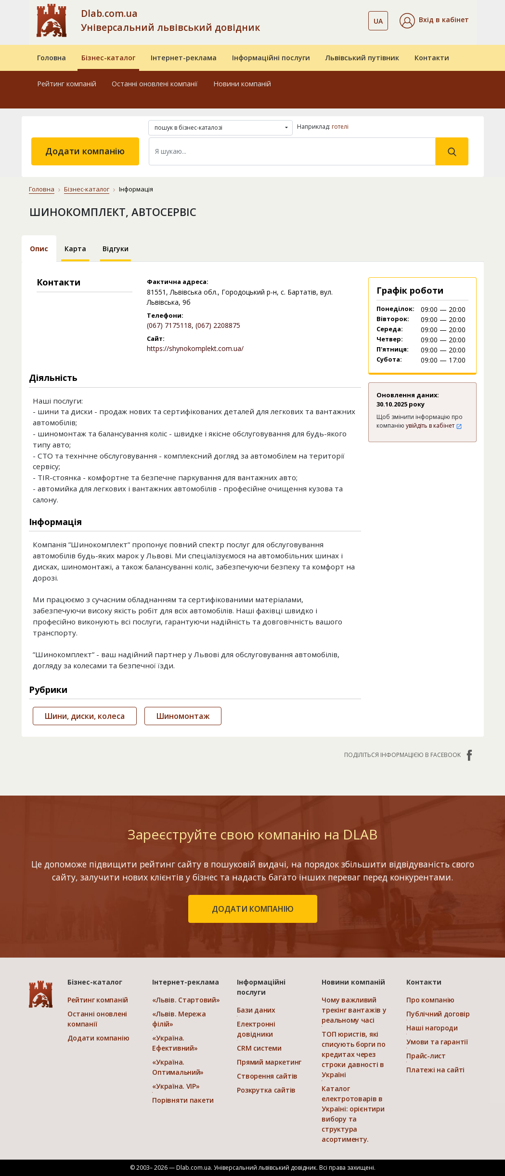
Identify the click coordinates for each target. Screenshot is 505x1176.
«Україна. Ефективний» (174, 1043)
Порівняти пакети (183, 1100)
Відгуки (116, 248)
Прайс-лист (425, 1055)
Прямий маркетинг (269, 1062)
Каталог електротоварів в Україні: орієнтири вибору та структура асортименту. (353, 1114)
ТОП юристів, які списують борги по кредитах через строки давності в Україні (353, 1054)
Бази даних (256, 1009)
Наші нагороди (431, 1027)
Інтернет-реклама (184, 57)
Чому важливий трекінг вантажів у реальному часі (354, 1010)
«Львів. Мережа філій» (179, 1018)
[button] (434, 20)
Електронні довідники (256, 1029)
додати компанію (253, 909)
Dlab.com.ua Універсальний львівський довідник (170, 20)
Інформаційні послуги (271, 57)
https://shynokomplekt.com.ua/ (195, 348)
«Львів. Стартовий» (186, 999)
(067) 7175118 (169, 325)
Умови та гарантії (436, 1041)
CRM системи (259, 1048)
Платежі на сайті (435, 1069)
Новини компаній (242, 83)
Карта (75, 248)
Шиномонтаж (182, 716)
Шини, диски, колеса (85, 716)
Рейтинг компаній (66, 83)
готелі (340, 126)
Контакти (431, 57)
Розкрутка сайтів (266, 1090)
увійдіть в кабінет (434, 425)
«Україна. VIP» (175, 1086)
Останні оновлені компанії (155, 83)
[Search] (292, 151)
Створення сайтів (267, 1076)
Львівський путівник (362, 57)
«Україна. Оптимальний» (178, 1067)
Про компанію (430, 999)
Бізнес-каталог (108, 57)
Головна (51, 57)
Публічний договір (437, 1013)
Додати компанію (85, 151)
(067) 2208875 (217, 325)
